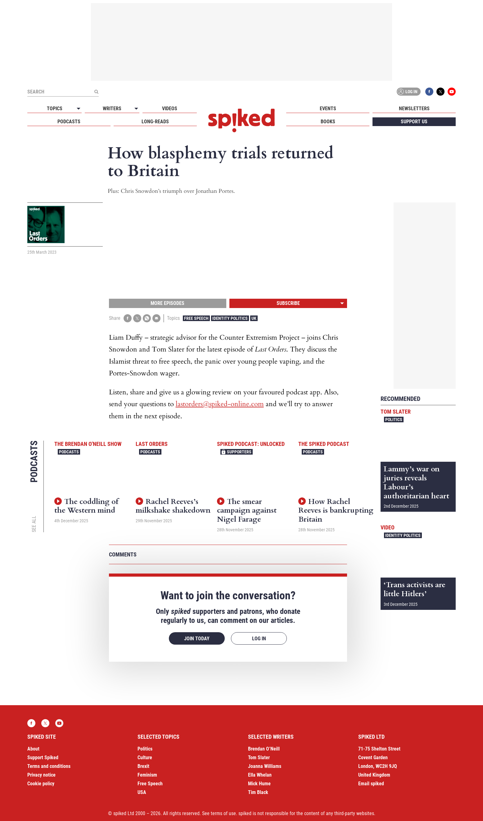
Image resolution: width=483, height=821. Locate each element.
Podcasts (68, 122)
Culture (145, 757)
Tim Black (258, 792)
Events (328, 108)
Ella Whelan (260, 775)
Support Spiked (42, 757)
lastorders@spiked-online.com (220, 404)
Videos (169, 108)
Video (388, 527)
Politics (393, 419)
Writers (112, 108)
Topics (54, 108)
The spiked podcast (323, 444)
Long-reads (155, 122)
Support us (414, 122)
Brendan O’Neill (264, 749)
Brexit (143, 766)
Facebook (429, 92)
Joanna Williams (264, 766)
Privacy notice (41, 775)
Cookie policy (40, 784)
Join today (197, 639)
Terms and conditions (48, 766)
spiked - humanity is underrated (241, 120)
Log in (408, 91)
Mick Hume (259, 784)
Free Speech (196, 318)
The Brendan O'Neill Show (87, 444)
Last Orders (152, 444)
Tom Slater (396, 411)
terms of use (223, 813)
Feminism (147, 775)
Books (328, 122)
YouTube (452, 92)
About (33, 749)
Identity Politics (230, 318)
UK (253, 318)
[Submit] (96, 91)
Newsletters (414, 108)
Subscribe (288, 303)
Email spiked (371, 784)
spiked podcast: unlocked (251, 444)
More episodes (167, 303)
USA (142, 792)
